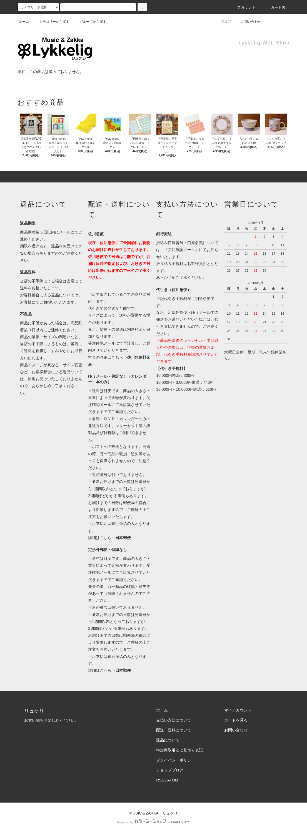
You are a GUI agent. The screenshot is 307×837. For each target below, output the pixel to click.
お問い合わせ (247, 22)
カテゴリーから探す (51, 22)
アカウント (243, 7)
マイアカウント (237, 710)
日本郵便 (123, 537)
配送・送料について (173, 730)
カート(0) (275, 7)
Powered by (153, 822)
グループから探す (89, 22)
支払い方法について (173, 720)
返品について (167, 740)
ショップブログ (169, 770)
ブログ (222, 22)
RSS (160, 780)
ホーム (24, 22)
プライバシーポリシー (175, 760)
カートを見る (236, 720)
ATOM (172, 780)
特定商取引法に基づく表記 (179, 750)
